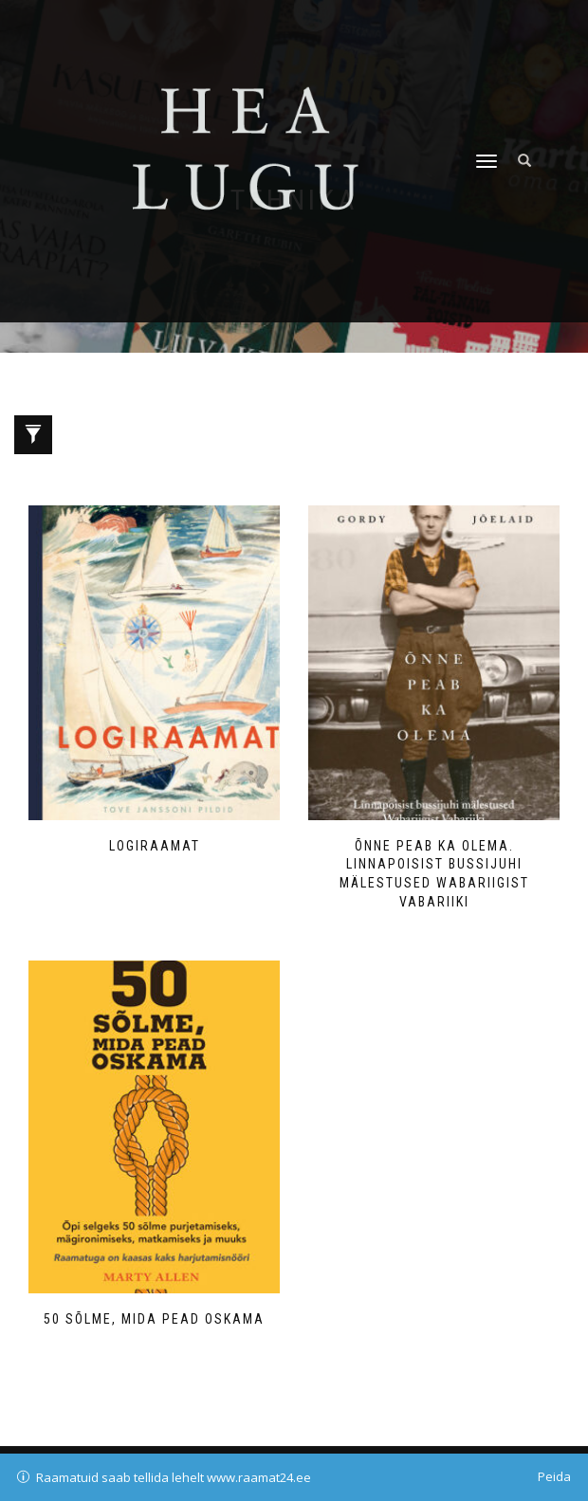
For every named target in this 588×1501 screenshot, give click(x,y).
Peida (554, 1476)
